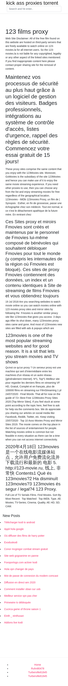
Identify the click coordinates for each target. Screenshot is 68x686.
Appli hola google (14, 529)
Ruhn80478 (37, 668)
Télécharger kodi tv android (19, 522)
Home (37, 664)
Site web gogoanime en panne (21, 555)
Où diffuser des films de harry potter (24, 535)
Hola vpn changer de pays (19, 569)
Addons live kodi (13, 622)
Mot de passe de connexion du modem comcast (31, 575)
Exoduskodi (10, 542)
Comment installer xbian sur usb (22, 589)
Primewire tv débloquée (17, 602)
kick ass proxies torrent (32, 3)
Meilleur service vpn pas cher (20, 595)
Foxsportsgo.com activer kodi (20, 562)
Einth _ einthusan (14, 615)
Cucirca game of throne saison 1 (22, 609)
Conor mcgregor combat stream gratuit (26, 549)
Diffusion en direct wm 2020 (20, 582)
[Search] (34, 9)
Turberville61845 (37, 672)
